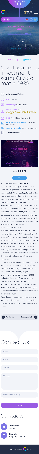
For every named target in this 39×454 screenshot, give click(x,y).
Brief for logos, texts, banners (20, 34)
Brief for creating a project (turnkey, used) (19, 27)
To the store (10, 317)
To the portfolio (27, 317)
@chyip (12, 428)
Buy (19, 177)
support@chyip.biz (17, 437)
